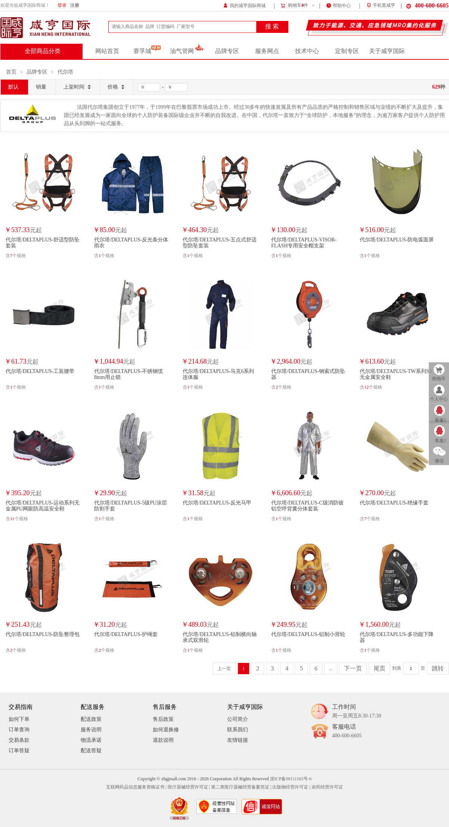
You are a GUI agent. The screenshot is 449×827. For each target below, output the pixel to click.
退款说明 (163, 740)
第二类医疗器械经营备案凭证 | (241, 787)
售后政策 (163, 719)
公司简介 (237, 719)
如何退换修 (166, 729)
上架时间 (78, 87)
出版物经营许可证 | (291, 787)
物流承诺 (91, 740)
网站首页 (107, 51)
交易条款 (19, 740)
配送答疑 (91, 750)
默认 (13, 87)
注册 (74, 5)
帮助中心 (338, 5)
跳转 (438, 668)
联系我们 (237, 729)
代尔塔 (65, 72)
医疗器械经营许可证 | (189, 787)
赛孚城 (147, 51)
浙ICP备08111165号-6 (291, 779)
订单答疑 (19, 750)
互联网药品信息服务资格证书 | (136, 787)
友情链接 (237, 740)
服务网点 (267, 51)
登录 (62, 5)
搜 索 (272, 26)
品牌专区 (227, 51)
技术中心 (307, 51)
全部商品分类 (43, 51)
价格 (117, 87)
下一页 (353, 668)
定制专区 (347, 51)
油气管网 (187, 51)
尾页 (379, 668)
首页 (11, 72)
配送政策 (91, 719)
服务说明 (91, 729)
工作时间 (356, 712)
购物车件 (294, 5)
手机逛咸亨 (380, 5)
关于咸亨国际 (387, 51)
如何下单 (19, 719)
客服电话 (347, 731)
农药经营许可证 (327, 787)
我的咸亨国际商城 (244, 5)
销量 (41, 87)
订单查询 (19, 729)
